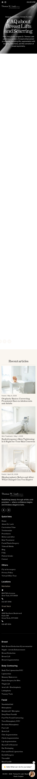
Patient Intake (7, 557)
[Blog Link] (18, 402)
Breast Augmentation (10, 661)
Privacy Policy (7, 574)
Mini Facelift (7, 763)
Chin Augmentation (9, 736)
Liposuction (6, 675)
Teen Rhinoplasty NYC (11, 722)
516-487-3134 (6, 625)
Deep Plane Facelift (9, 716)
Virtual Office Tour (9, 577)
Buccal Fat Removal (9, 746)
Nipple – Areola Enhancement (13, 651)
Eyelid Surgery (8, 756)
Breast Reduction (8, 654)
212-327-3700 (31, 2)
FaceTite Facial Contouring (12, 719)
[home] (11, 6)
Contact (5, 560)
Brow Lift (5, 733)
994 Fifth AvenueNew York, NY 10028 (10, 596)
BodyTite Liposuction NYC (12, 672)
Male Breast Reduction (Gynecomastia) (17, 648)
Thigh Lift (6, 685)
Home (4, 522)
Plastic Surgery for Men (11, 682)
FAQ (3, 554)
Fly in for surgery (9, 571)
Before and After (8, 538)
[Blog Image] (18, 381)
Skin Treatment (8, 541)
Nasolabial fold (7, 706)
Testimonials (7, 532)
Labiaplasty (6, 692)
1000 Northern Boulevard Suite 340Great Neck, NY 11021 (12, 617)
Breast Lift (6, 658)
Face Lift (5, 729)
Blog (3, 551)
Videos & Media (8, 548)
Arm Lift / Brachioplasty (11, 688)
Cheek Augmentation (10, 739)
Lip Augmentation (9, 743)
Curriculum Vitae (9, 529)
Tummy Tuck (7, 695)
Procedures (6, 535)
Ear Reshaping (8, 749)
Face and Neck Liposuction (12, 753)
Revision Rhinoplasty (10, 726)
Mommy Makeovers (9, 678)
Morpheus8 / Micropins (11, 712)
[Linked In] (5, 341)
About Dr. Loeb (8, 525)
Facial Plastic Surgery (10, 544)
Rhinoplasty (6, 709)
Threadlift (6, 760)
